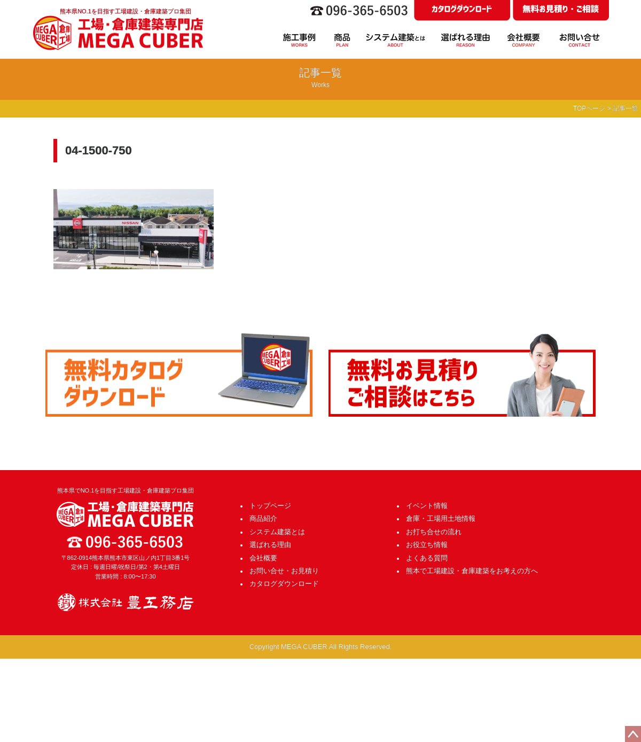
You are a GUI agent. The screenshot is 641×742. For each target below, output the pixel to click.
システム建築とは (277, 532)
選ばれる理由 (270, 545)
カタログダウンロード (284, 584)
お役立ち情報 (427, 545)
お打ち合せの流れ (434, 532)
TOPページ (589, 108)
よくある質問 (427, 558)
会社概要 (263, 558)
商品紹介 (263, 518)
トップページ (270, 506)
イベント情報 (427, 506)
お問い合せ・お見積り (284, 571)
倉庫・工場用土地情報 (440, 518)
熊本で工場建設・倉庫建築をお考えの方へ (472, 571)
